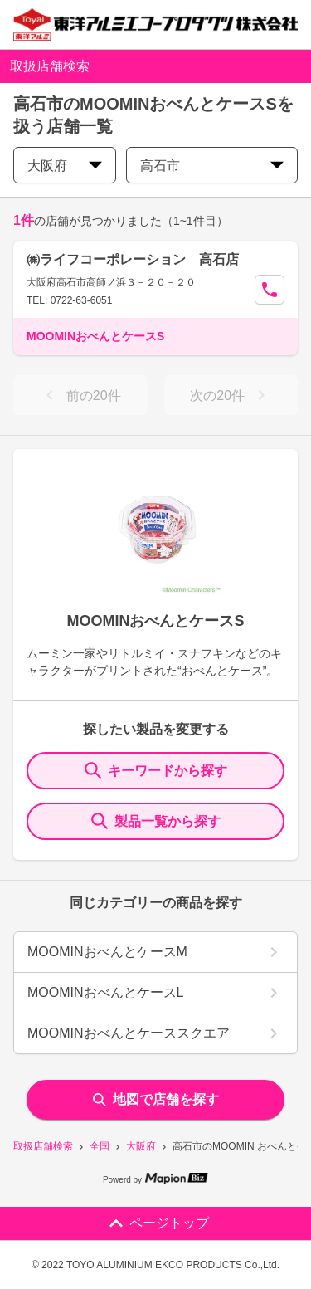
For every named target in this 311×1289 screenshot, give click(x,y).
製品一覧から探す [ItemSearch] (156, 821)
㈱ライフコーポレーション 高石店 (133, 259)
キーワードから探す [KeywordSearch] (156, 770)
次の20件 (230, 395)
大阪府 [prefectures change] (64, 166)
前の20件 (80, 395)
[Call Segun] (269, 290)
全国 (99, 1146)
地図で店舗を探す (156, 1099)
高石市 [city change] (212, 166)
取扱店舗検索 (43, 1146)
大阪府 (141, 1146)
